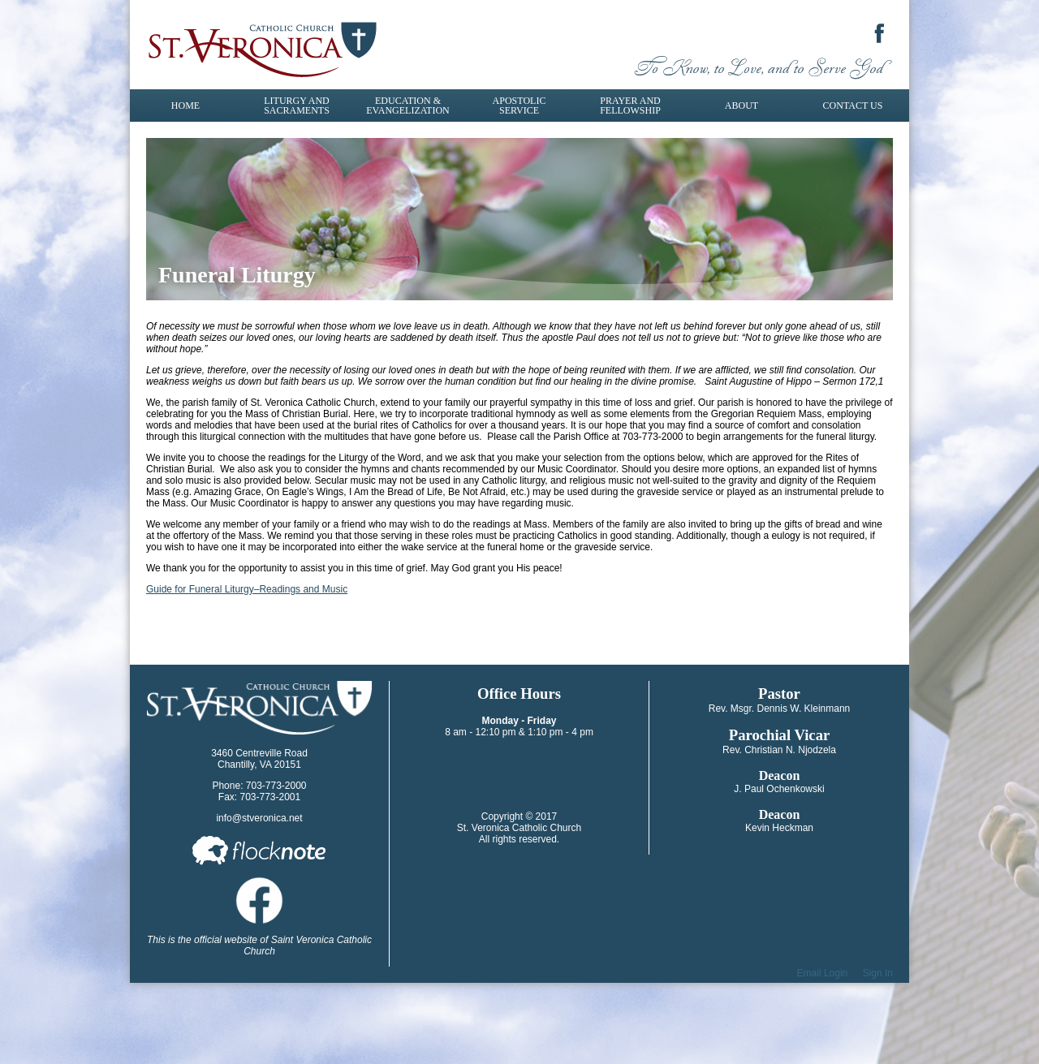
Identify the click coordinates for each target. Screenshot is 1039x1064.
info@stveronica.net (259, 818)
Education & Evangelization (407, 105)
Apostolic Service (519, 105)
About (741, 105)
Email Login (822, 973)
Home (185, 105)
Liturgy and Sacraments (297, 105)
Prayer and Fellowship (630, 105)
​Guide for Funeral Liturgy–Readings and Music (246, 589)
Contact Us (853, 105)
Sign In (878, 973)
